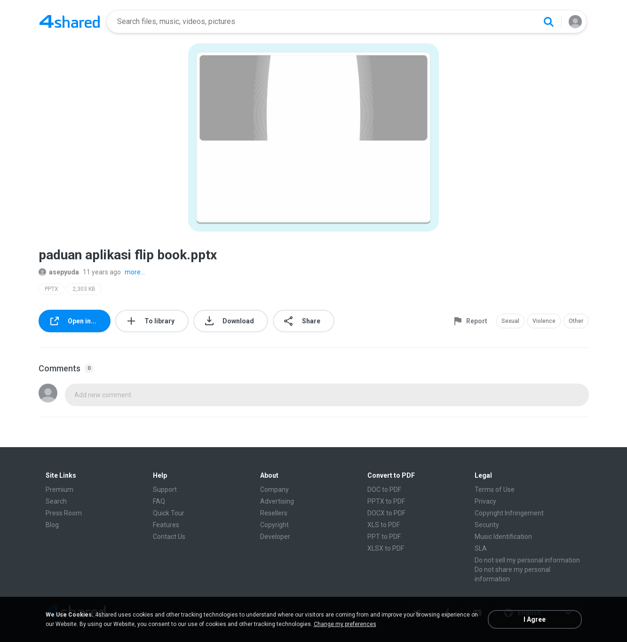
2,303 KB (83, 289)
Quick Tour (168, 513)
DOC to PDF (384, 489)
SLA (481, 548)
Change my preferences (345, 624)
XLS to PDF (383, 525)
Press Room (64, 513)
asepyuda (59, 272)
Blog (52, 525)
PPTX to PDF (386, 501)
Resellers (273, 513)
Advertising (277, 501)
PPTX (51, 289)
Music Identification (503, 536)
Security (487, 525)
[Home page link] (70, 21)
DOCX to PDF (386, 513)
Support (165, 489)
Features (166, 525)
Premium (59, 489)
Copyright (274, 525)
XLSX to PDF (385, 548)
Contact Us (169, 536)
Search (56, 501)
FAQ (159, 501)
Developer (275, 536)
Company (274, 489)
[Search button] (548, 21)
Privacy (485, 501)
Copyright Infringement (509, 513)
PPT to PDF (384, 536)
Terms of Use (495, 489)
